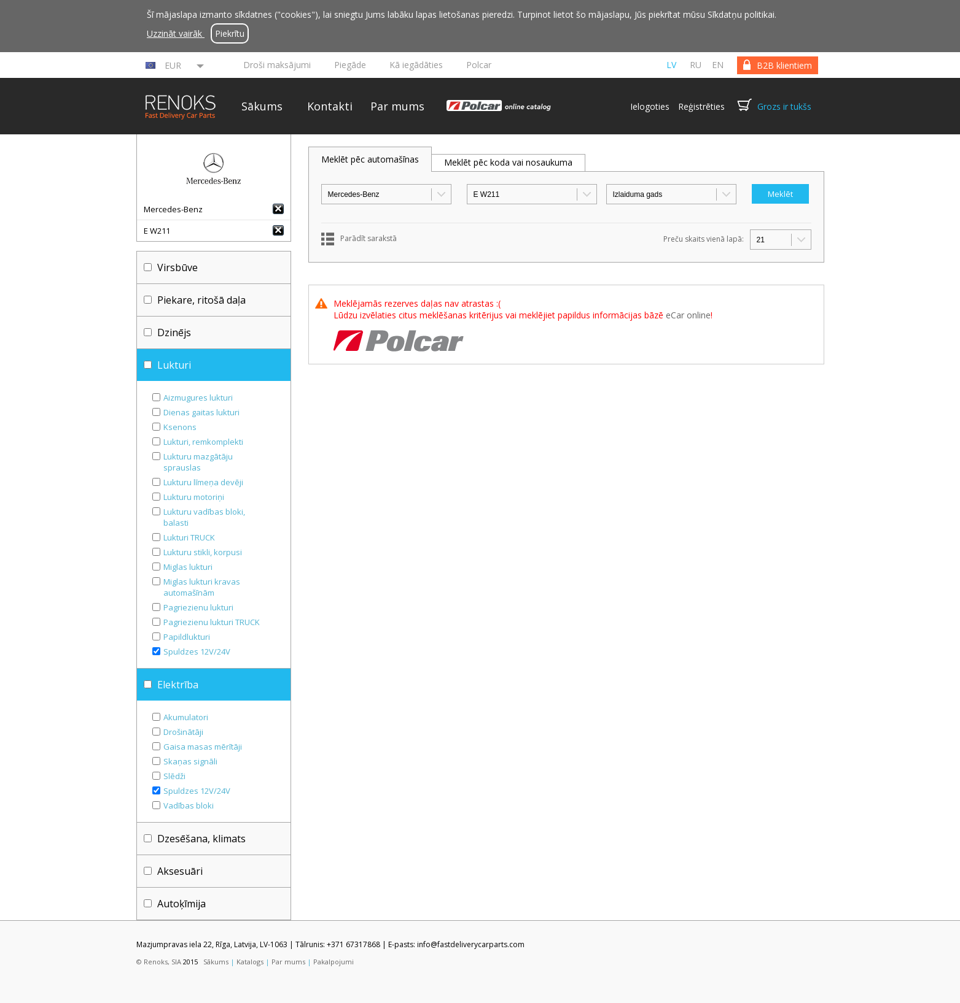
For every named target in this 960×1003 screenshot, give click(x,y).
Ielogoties (649, 106)
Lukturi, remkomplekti (203, 441)
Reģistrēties (701, 106)
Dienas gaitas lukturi (201, 412)
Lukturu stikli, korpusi (202, 552)
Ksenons (180, 426)
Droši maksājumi (277, 65)
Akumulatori (185, 717)
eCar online (688, 315)
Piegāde (350, 65)
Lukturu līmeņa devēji (203, 482)
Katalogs (249, 961)
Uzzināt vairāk (176, 33)
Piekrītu (229, 33)
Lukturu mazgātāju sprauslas (198, 462)
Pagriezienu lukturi (198, 607)
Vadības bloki (188, 805)
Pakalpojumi (333, 961)
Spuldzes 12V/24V (196, 651)
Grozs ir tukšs (784, 106)
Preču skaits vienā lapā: (703, 239)
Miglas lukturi (188, 566)
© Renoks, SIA (158, 961)
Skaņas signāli (190, 761)
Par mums (397, 106)
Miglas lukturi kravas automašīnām (201, 587)
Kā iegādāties (416, 65)
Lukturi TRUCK (189, 537)
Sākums (262, 106)
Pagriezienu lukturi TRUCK (211, 622)
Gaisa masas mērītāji (202, 746)
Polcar (478, 65)
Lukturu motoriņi (193, 496)
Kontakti (330, 106)
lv (671, 65)
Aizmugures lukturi (198, 397)
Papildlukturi (186, 636)
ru (695, 65)
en (718, 65)
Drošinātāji (183, 731)
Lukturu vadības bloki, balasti (204, 517)
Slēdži (174, 776)
